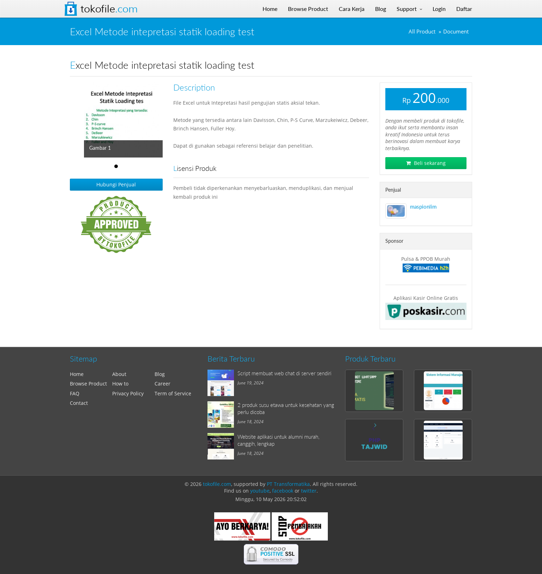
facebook (282, 490)
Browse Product (88, 383)
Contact (79, 403)
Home (77, 374)
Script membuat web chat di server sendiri (284, 373)
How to (120, 383)
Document (456, 31)
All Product (422, 31)
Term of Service (173, 393)
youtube (260, 490)
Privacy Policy (128, 393)
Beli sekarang (426, 163)
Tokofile (109, 9)
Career (162, 383)
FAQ (74, 393)
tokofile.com (217, 484)
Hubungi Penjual (116, 184)
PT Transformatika (288, 484)
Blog (160, 374)
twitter (309, 490)
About (119, 374)
